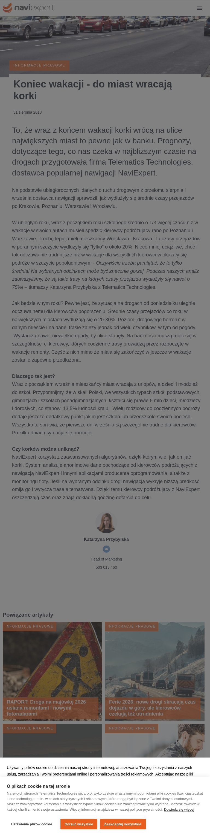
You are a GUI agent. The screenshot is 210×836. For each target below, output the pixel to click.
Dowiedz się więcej (179, 811)
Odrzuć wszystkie (79, 824)
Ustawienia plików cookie (31, 824)
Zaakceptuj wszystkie (124, 824)
